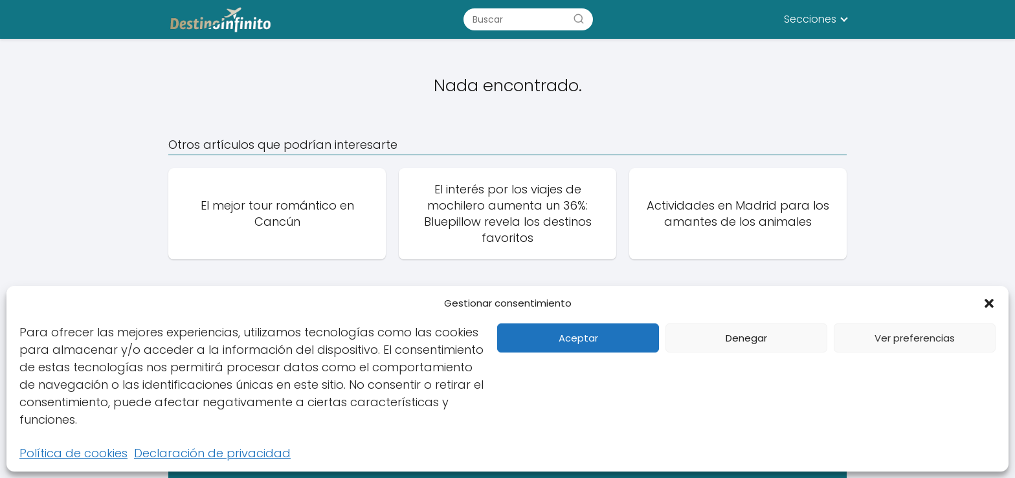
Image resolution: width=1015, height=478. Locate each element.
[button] (989, 303)
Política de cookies (73, 453)
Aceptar (578, 338)
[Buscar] (578, 18)
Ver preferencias (915, 338)
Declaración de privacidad (212, 453)
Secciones (810, 19)
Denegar (746, 338)
